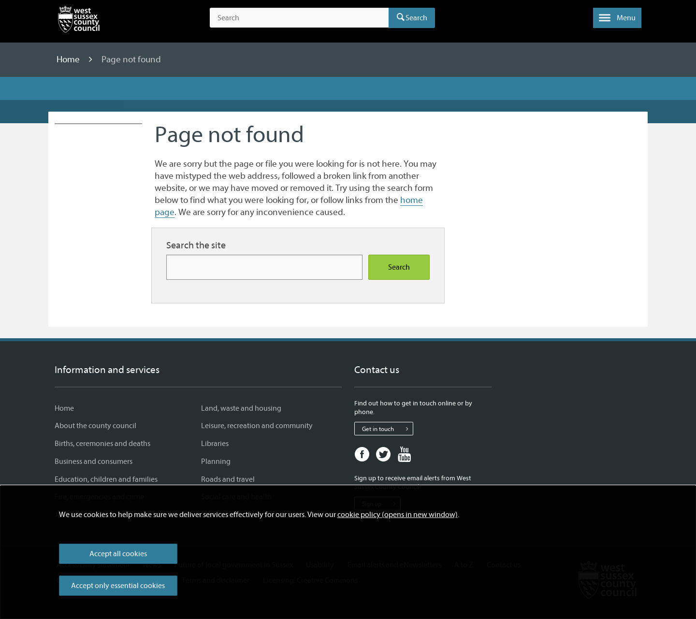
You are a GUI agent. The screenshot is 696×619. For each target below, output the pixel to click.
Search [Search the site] (399, 267)
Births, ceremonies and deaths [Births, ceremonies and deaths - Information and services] (102, 443)
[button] (617, 18)
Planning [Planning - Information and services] (216, 461)
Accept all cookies (118, 553)
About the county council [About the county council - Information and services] (95, 425)
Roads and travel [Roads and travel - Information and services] (228, 479)
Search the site (196, 245)
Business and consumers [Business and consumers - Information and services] (93, 461)
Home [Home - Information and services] (64, 408)
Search (416, 18)
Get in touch (387, 428)
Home (69, 59)
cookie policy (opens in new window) (397, 514)
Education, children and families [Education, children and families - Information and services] (106, 479)
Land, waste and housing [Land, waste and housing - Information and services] (241, 408)
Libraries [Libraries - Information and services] (215, 443)
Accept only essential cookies (118, 585)
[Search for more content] (264, 267)
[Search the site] (299, 18)
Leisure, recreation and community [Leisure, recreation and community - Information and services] (257, 425)
